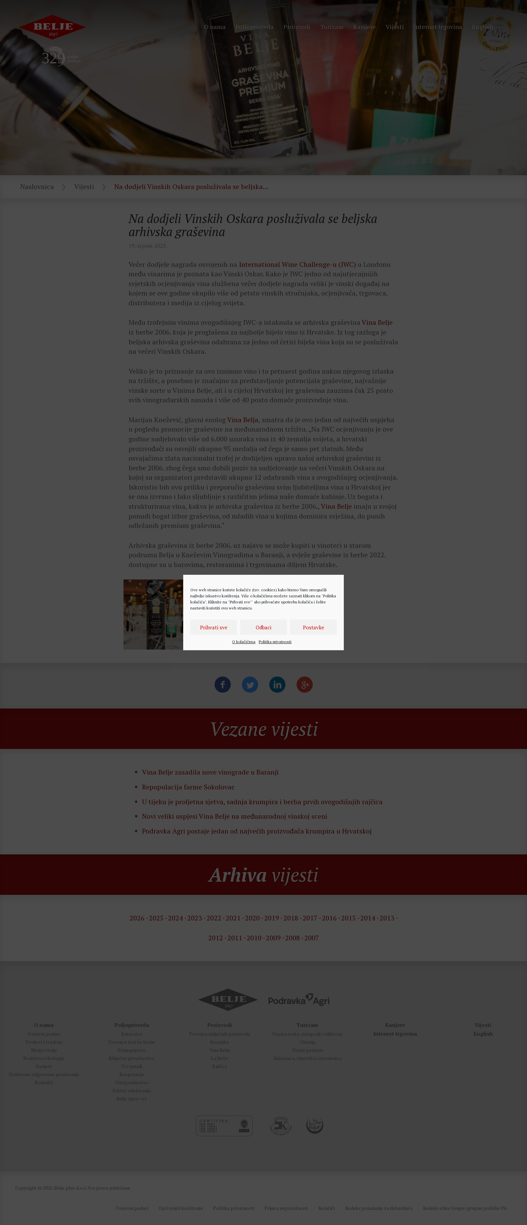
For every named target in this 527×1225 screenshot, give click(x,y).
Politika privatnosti (275, 641)
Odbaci (263, 627)
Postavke (313, 627)
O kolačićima (243, 641)
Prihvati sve (213, 627)
